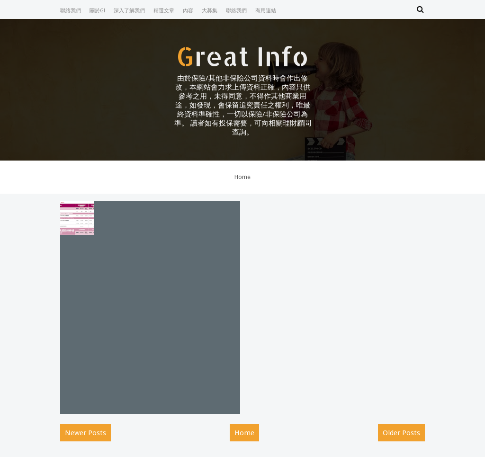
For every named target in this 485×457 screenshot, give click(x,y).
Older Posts (401, 433)
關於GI (97, 11)
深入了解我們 (129, 11)
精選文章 (163, 11)
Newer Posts (85, 433)
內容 (188, 11)
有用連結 (265, 11)
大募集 (209, 11)
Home (242, 176)
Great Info (242, 56)
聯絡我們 (70, 11)
